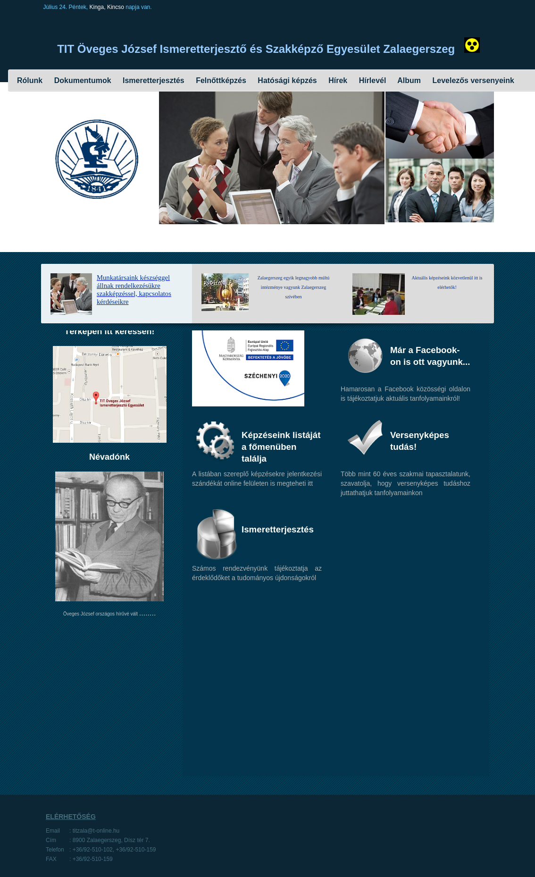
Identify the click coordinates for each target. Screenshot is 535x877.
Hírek (336, 80)
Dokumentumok (81, 80)
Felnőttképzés (220, 80)
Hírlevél (371, 80)
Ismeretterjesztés (152, 80)
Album (408, 80)
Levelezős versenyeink (473, 80)
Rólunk (29, 80)
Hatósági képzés (286, 80)
